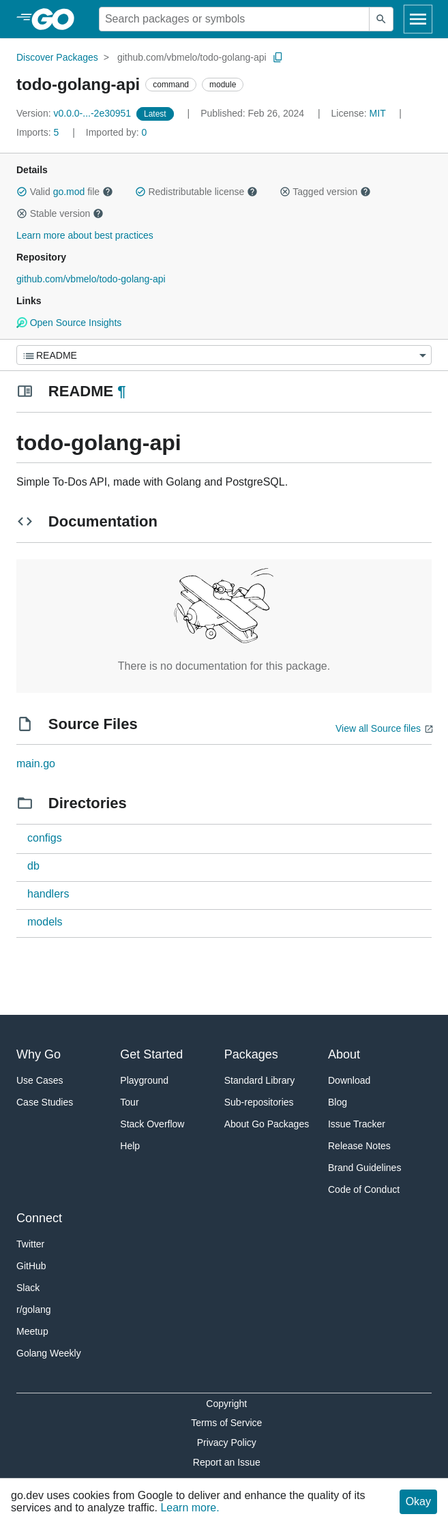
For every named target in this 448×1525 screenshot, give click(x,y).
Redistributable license (196, 191)
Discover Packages (57, 57)
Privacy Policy (226, 1442)
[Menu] (224, 355)
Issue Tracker (356, 1124)
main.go (35, 763)
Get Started (151, 1054)
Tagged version (325, 191)
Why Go (38, 1054)
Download (349, 1080)
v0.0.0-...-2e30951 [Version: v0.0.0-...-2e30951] (75, 113)
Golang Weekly (48, 1353)
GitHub (31, 1265)
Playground (144, 1080)
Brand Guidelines (364, 1167)
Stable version (60, 213)
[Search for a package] (234, 19)
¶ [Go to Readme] (121, 391)
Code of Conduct (364, 1189)
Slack (28, 1287)
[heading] (57, 19)
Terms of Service (226, 1422)
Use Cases (39, 1080)
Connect (39, 1218)
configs (44, 838)
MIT (378, 113)
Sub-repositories (259, 1102)
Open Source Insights (68, 322)
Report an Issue (226, 1462)
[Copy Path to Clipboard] (278, 57)
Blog (337, 1102)
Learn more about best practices (84, 235)
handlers (48, 894)
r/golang (33, 1309)
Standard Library (259, 1080)
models (45, 922)
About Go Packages (267, 1124)
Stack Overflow (152, 1124)
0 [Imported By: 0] (116, 132)
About (344, 1054)
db (33, 866)
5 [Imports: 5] (38, 132)
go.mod (69, 191)
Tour (129, 1102)
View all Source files (378, 728)
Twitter (30, 1244)
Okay (418, 1501)
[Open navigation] (418, 19)
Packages (251, 1054)
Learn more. (189, 1507)
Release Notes (359, 1145)
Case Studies (44, 1102)
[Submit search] (381, 19)
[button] (21, 191)
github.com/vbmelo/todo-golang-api (192, 57)
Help (130, 1145)
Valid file (64, 191)
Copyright (226, 1403)
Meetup (32, 1331)
